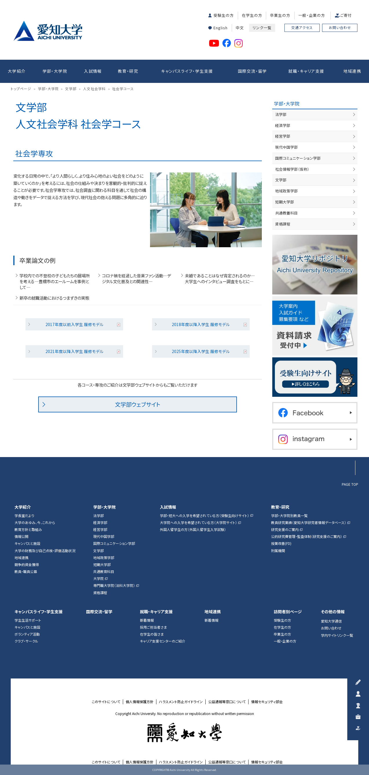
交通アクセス (302, 27)
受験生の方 (223, 15)
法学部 (280, 114)
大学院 (98, 578)
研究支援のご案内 (285, 529)
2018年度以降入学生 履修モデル (201, 324)
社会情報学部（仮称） (292, 169)
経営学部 (282, 136)
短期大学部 (284, 202)
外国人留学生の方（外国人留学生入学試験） (193, 529)
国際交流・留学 (252, 71)
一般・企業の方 (311, 15)
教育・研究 (128, 71)
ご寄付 (346, 15)
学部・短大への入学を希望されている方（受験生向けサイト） (204, 515)
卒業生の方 (280, 15)
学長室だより (24, 515)
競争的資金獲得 (26, 564)
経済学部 (282, 125)
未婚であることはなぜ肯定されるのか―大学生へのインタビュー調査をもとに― (220, 278)
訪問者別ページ (288, 611)
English (220, 27)
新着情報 (147, 620)
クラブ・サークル (26, 641)
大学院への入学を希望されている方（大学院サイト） (198, 522)
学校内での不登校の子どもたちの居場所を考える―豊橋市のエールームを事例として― (54, 281)
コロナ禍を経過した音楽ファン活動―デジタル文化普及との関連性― (136, 278)
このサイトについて (106, 701)
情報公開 (21, 536)
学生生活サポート (27, 620)
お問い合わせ (340, 27)
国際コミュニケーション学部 (298, 158)
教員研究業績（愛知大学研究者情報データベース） (308, 522)
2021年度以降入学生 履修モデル (74, 351)
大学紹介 (17, 71)
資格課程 (282, 224)
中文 (240, 27)
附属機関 (278, 550)
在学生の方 (252, 15)
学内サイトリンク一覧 (337, 635)
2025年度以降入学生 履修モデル (201, 351)
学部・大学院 (55, 71)
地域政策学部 (286, 191)
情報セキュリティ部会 (267, 701)
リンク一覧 (262, 27)
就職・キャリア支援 (306, 71)
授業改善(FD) (281, 543)
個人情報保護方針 (140, 701)
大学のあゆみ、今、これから (34, 522)
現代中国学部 (286, 147)
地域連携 (352, 71)
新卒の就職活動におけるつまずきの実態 (54, 298)
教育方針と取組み (28, 529)
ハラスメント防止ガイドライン (181, 701)
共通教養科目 (286, 213)
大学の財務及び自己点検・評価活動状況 (44, 550)
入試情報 (93, 71)
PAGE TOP (350, 484)
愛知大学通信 (331, 621)
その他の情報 (333, 611)
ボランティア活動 (27, 634)
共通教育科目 (103, 571)
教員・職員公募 (25, 571)
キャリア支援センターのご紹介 (162, 641)
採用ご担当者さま (153, 627)
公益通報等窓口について (227, 701)
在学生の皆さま (152, 634)
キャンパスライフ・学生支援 (187, 71)
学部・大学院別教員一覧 (289, 515)
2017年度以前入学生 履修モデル (74, 324)
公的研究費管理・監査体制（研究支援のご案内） (306, 536)
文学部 (280, 180)
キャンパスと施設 (27, 543)
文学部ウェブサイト (137, 404)
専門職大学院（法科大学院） (114, 585)
